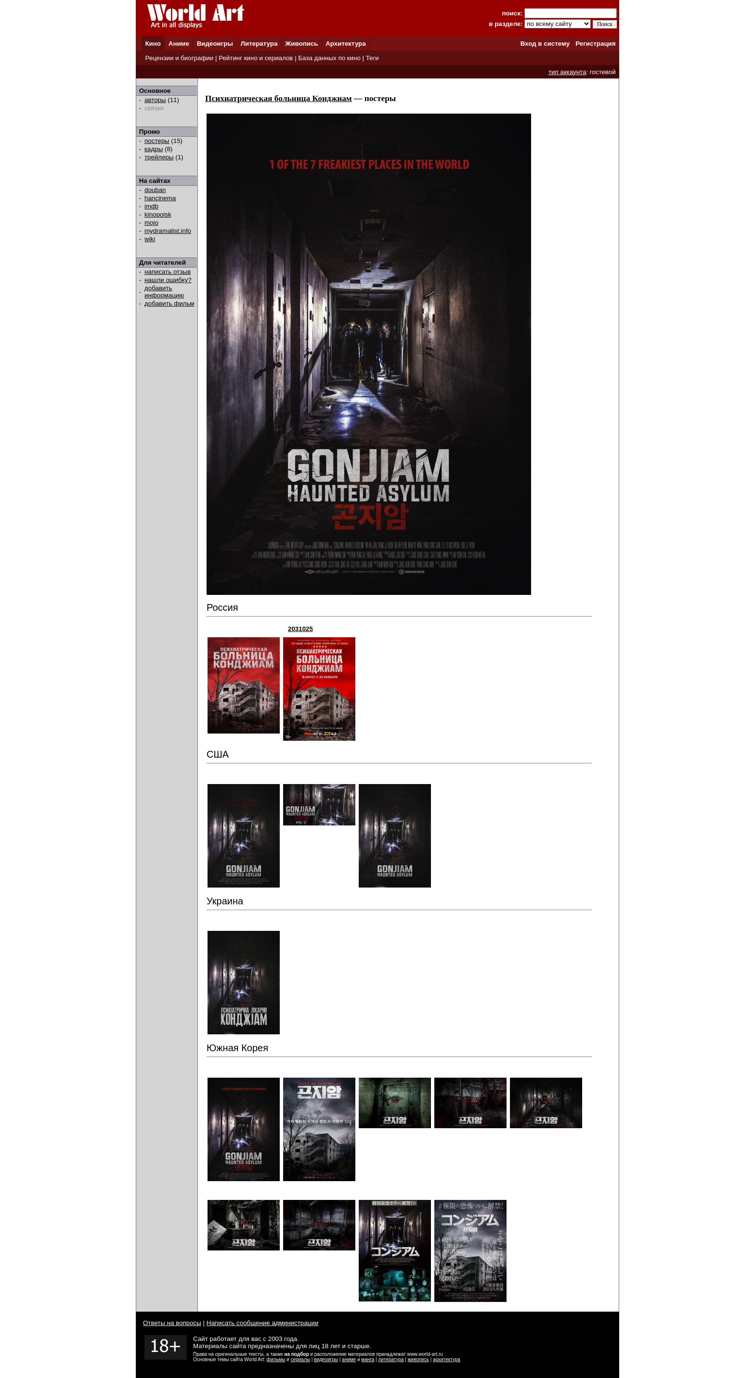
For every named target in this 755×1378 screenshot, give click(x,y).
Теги (372, 58)
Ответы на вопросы (172, 1322)
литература (391, 1359)
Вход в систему (545, 43)
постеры (156, 140)
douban (155, 189)
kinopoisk (157, 214)
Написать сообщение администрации (262, 1322)
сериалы (300, 1359)
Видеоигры (215, 43)
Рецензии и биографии (179, 58)
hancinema (160, 198)
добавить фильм (169, 303)
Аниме (179, 43)
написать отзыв (167, 271)
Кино (153, 43)
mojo (151, 222)
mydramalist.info (167, 230)
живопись (418, 1359)
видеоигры (326, 1359)
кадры (153, 149)
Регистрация (595, 43)
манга (367, 1359)
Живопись (301, 43)
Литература (259, 43)
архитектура (446, 1359)
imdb (151, 206)
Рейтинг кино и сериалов (256, 58)
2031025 (300, 628)
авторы (155, 99)
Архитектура (345, 43)
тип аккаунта (567, 72)
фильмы (276, 1359)
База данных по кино (329, 58)
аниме (349, 1359)
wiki (149, 239)
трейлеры (159, 157)
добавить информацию (164, 291)
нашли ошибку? (168, 279)
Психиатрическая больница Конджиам (278, 98)
